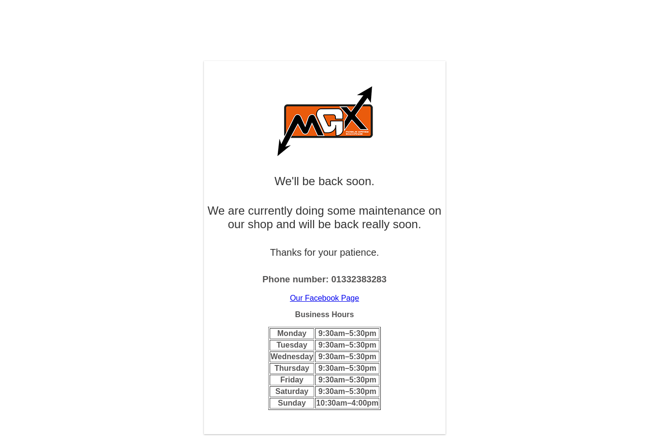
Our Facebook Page (324, 298)
